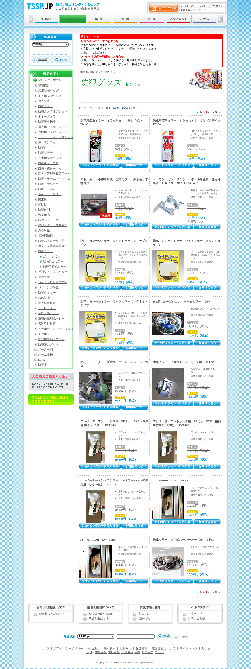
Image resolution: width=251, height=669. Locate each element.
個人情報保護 (47, 303)
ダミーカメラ (47, 116)
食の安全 (147, 652)
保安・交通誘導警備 (51, 246)
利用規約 (93, 648)
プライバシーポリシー (68, 648)
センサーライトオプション (55, 137)
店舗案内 (125, 648)
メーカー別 (45, 349)
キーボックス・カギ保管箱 (55, 328)
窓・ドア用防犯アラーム (54, 173)
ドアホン (44, 334)
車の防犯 (44, 277)
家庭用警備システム (51, 339)
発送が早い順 (128, 108)
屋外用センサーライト (52, 127)
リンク (206, 648)
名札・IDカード (48, 313)
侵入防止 (44, 101)
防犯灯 (42, 147)
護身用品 (44, 215)
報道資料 (141, 648)
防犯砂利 (44, 209)
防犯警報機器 (47, 121)
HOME (84, 72)
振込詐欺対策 (47, 323)
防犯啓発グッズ (48, 344)
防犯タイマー (47, 292)
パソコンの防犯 (48, 287)
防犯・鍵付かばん (50, 168)
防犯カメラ (45, 106)
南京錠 (42, 199)
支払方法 (144, 614)
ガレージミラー (53, 256)
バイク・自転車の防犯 (52, 282)
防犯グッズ (96, 72)
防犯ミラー (111, 72)
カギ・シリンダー (50, 194)
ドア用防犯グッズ (50, 95)
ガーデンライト (48, 142)
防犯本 (42, 364)
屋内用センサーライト (52, 132)
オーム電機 (45, 354)
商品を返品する (98, 618)
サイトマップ (188, 648)
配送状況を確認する (52, 614)
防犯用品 (101, 652)
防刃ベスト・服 (48, 220)
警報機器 (44, 85)
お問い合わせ (196, 618)
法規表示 (109, 648)
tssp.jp (89, 652)
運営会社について (163, 648)
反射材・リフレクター (52, 271)
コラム (159, 652)
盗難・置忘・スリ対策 (52, 225)
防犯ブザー (45, 152)
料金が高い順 (112, 108)
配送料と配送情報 (100, 614)
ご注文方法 (195, 614)
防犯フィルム (47, 189)
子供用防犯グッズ (50, 158)
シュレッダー (47, 308)
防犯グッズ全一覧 (50, 79)
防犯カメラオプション (52, 111)
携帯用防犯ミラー (54, 266)
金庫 (137, 652)
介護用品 (127, 652)
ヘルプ (44, 648)
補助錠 (42, 204)
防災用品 (114, 652)
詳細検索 (42, 59)
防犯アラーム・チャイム (54, 178)
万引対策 (44, 230)
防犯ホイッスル (48, 163)
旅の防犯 (44, 297)
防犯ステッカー (48, 183)
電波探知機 (45, 235)
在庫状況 (144, 618)
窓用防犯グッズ (48, 90)
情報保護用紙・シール (52, 318)
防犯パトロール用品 (51, 240)
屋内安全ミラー (53, 261)
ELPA (41, 359)
